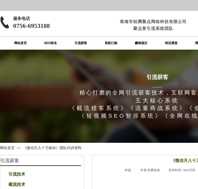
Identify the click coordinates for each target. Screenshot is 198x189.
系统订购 (111, 43)
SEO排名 (50, 43)
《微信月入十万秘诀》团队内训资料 (52, 148)
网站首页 (20, 43)
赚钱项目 (141, 43)
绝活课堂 (171, 43)
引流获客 (80, 43)
